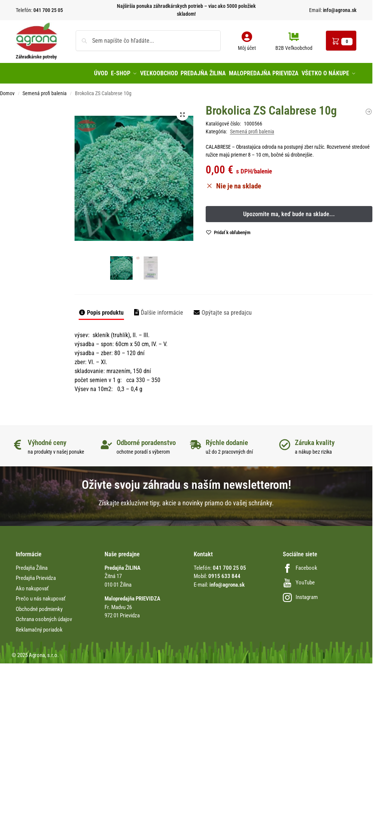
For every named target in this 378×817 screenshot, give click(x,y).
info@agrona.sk (339, 10)
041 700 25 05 (48, 10)
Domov (7, 90)
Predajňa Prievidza (36, 575)
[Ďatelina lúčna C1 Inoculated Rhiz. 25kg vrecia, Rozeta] (368, 108)
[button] (341, 40)
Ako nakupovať (32, 585)
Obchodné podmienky (39, 606)
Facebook (300, 565)
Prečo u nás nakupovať (41, 595)
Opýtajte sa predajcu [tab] (227, 309)
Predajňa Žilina (32, 565)
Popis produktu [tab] (105, 309)
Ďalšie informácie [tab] (162, 309)
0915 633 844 (224, 573)
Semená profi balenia (44, 90)
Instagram (300, 594)
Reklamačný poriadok (39, 626)
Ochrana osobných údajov (44, 616)
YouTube (299, 579)
